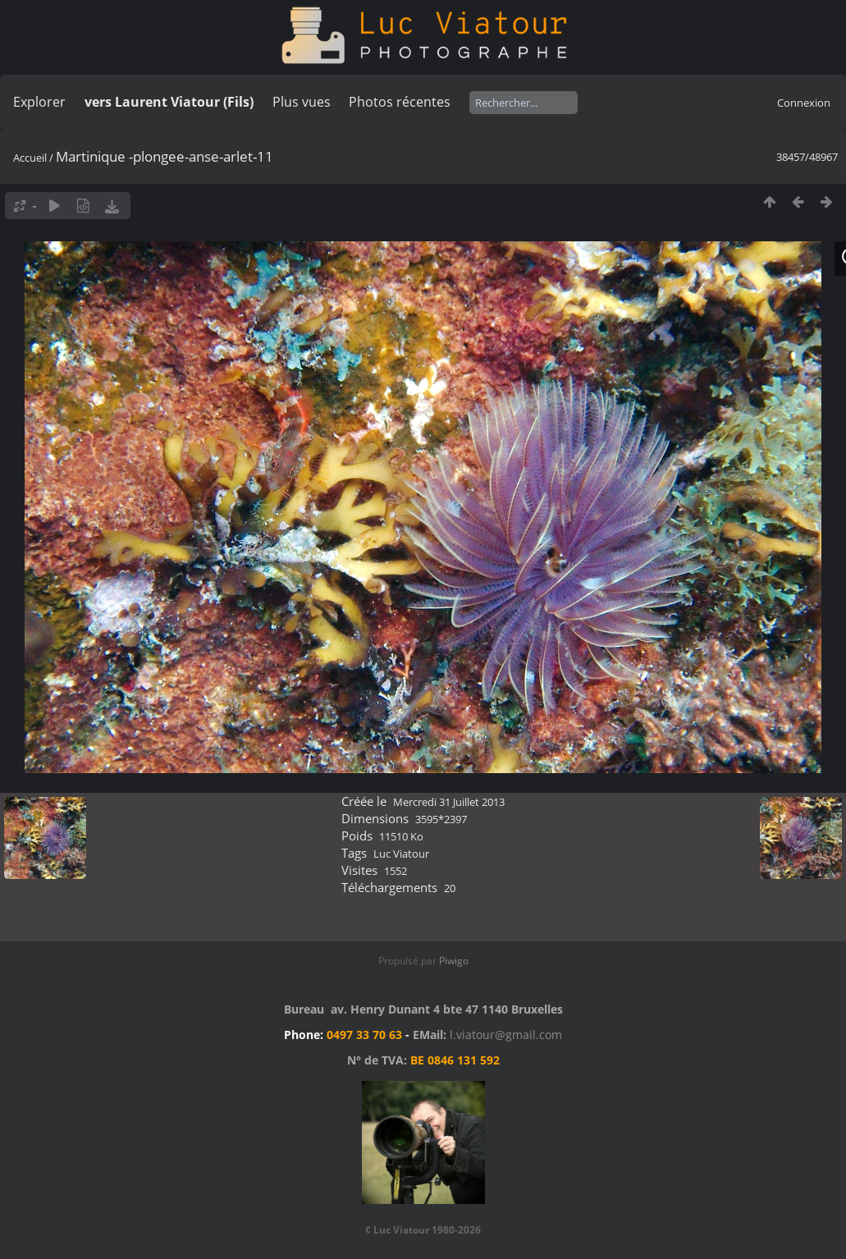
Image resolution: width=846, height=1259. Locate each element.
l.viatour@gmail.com (506, 1034)
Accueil (30, 157)
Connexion (803, 102)
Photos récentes (399, 102)
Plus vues (301, 102)
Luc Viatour (401, 853)
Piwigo (454, 961)
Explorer (39, 102)
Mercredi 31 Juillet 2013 (449, 801)
